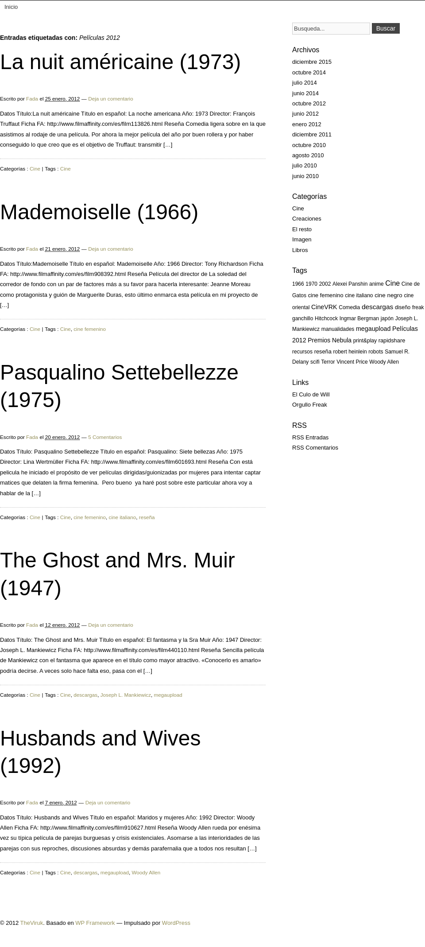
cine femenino (89, 329)
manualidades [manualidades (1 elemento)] (338, 329)
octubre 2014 (309, 72)
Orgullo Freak (309, 404)
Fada (32, 98)
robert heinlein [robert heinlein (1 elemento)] (350, 352)
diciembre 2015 (312, 61)
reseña (147, 517)
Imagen (301, 239)
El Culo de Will (311, 394)
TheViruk (31, 923)
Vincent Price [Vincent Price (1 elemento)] (351, 362)
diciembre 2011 (312, 134)
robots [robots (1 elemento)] (375, 352)
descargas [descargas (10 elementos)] (377, 306)
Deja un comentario (110, 98)
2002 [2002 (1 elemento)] (325, 284)
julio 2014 (304, 82)
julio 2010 (304, 165)
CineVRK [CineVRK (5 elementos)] (324, 306)
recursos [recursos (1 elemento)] (302, 352)
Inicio (11, 7)
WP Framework (95, 923)
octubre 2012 (309, 103)
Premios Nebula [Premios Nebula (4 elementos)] (330, 340)
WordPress (176, 923)
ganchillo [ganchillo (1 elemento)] (302, 318)
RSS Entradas (310, 437)
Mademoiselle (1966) (99, 212)
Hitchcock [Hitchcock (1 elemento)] (326, 318)
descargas (85, 695)
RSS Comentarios (315, 447)
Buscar (386, 28)
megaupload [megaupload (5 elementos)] (373, 328)
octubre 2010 (309, 145)
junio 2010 (305, 176)
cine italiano (122, 517)
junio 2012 (305, 113)
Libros (300, 250)
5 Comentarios (105, 437)
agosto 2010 (308, 155)
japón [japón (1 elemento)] (387, 318)
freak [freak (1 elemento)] (418, 307)
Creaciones (306, 218)
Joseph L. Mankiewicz (125, 695)
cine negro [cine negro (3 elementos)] (388, 295)
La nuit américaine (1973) (120, 62)
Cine (35, 168)
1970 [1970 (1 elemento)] (311, 284)
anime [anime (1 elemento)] (376, 284)
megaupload (168, 695)
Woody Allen (146, 872)
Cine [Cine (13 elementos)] (392, 283)
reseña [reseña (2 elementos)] (323, 351)
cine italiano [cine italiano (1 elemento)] (359, 295)
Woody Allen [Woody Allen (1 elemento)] (384, 362)
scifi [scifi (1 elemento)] (315, 362)
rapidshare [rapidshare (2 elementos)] (392, 340)
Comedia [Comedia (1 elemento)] (349, 307)
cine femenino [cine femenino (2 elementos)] (326, 295)
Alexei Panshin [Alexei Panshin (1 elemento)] (349, 284)
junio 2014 (305, 93)
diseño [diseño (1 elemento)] (402, 307)
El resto (302, 229)
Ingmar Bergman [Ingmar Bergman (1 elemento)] (359, 318)
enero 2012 (306, 124)
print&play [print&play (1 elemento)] (365, 341)
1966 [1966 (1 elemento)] (298, 284)
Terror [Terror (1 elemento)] (328, 362)
